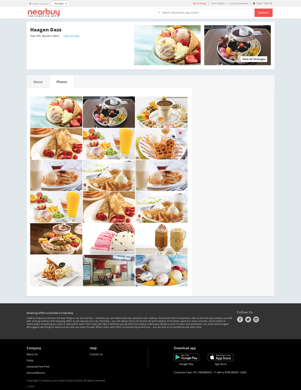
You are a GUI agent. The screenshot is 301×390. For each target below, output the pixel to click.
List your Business (238, 3)
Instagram (256, 319)
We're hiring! (199, 3)
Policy (30, 360)
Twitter (248, 319)
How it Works (218, 3)
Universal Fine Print (38, 366)
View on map (71, 36)
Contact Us (96, 354)
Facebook (240, 319)
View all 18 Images (253, 59)
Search (263, 13)
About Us (32, 354)
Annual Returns (36, 372)
